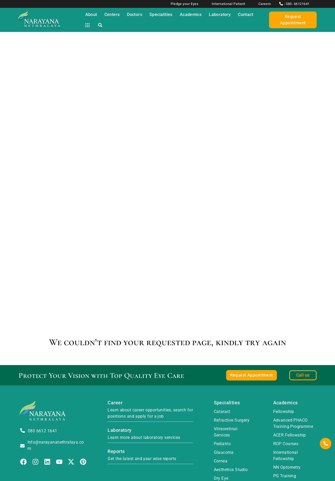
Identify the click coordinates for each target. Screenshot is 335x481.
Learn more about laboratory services (144, 437)
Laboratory (119, 430)
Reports (116, 451)
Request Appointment (293, 19)
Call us (303, 375)
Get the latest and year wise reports (142, 458)
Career (115, 402)
